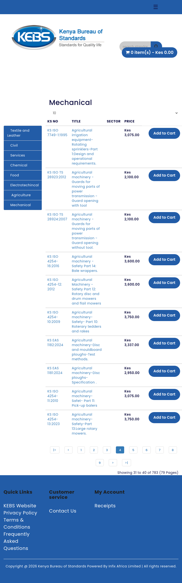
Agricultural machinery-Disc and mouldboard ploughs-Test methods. (87, 349)
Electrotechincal (23, 185)
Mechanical (19, 205)
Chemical (17, 165)
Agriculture (19, 195)
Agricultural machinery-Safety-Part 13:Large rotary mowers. (84, 424)
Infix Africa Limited (125, 566)
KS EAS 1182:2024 (55, 342)
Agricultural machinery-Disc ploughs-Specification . (86, 375)
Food (13, 175)
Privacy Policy (20, 512)
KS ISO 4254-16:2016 (53, 261)
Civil (12, 145)
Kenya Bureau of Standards (62, 566)
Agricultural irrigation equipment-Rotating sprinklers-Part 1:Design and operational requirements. (85, 147)
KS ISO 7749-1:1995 (57, 132)
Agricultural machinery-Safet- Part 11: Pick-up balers (84, 398)
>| (126, 463)
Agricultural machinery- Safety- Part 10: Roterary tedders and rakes (86, 322)
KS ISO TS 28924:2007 (57, 217)
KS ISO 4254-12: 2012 (54, 284)
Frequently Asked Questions (17, 541)
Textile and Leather (18, 133)
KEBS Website (20, 505)
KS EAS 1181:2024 (54, 370)
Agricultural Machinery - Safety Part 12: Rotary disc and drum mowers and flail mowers (86, 291)
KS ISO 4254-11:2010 (52, 396)
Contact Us (63, 511)
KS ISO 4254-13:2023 (53, 419)
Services (16, 155)
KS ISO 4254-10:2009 (53, 317)
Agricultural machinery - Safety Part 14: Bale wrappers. (85, 263)
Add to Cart (164, 133)
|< (54, 450)
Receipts (105, 505)
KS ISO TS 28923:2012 (56, 174)
